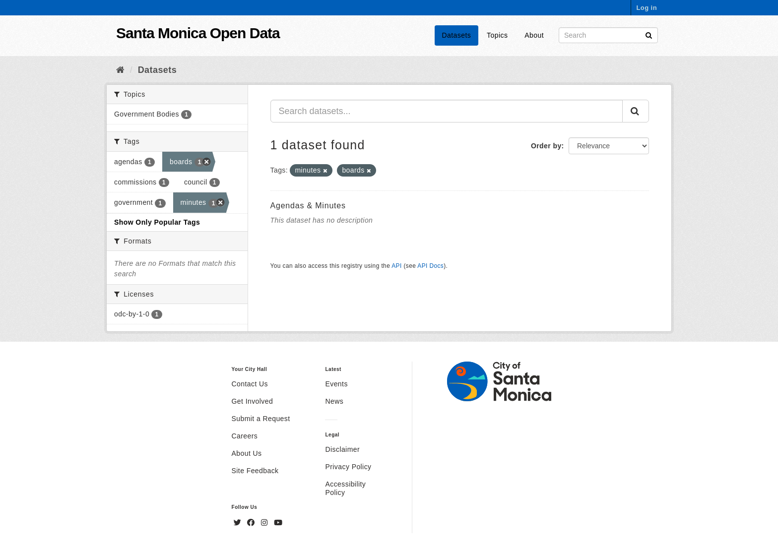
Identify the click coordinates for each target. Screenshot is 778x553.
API (396, 265)
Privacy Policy (348, 467)
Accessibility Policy (345, 488)
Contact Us (250, 384)
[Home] (120, 70)
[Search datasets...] (446, 111)
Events (336, 384)
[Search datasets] (608, 35)
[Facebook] (252, 523)
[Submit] (649, 34)
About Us (247, 453)
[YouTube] (278, 523)
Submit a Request (261, 419)
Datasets (456, 35)
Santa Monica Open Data (198, 33)
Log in (646, 7)
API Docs (430, 265)
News (334, 401)
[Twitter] (239, 523)
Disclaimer (342, 449)
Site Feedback (255, 471)
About (534, 35)
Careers (245, 436)
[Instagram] (265, 523)
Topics (497, 35)
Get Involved (252, 401)
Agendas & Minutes (308, 205)
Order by (546, 146)
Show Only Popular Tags (157, 222)
